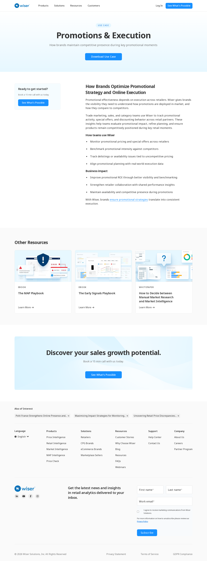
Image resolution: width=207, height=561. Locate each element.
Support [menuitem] (153, 431)
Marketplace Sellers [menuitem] (91, 455)
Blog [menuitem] (117, 449)
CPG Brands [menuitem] (87, 443)
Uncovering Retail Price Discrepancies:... (155, 415)
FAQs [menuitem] (118, 461)
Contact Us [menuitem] (154, 443)
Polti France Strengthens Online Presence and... (41, 415)
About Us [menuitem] (179, 437)
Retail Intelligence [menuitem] (56, 443)
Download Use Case (103, 56)
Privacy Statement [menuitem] (116, 554)
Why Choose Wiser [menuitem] (125, 443)
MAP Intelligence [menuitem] (55, 455)
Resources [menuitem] (121, 431)
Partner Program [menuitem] (183, 449)
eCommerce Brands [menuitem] (91, 449)
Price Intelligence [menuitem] (55, 437)
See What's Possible (179, 5)
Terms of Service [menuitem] (150, 554)
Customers (94, 5)
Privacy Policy (142, 521)
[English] (22, 436)
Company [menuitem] (179, 431)
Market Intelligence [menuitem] (57, 449)
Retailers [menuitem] (86, 437)
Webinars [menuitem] (120, 467)
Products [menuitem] (51, 431)
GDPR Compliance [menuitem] (182, 554)
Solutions (59, 5)
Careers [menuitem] (178, 443)
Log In (159, 5)
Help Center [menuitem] (154, 437)
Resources (76, 5)
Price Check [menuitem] (52, 461)
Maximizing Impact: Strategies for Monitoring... (100, 415)
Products (43, 5)
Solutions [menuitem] (86, 431)
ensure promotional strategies (129, 199)
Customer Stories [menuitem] (124, 437)
